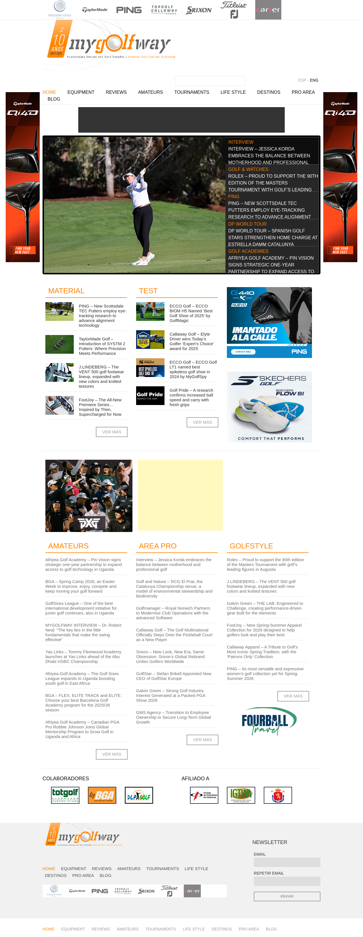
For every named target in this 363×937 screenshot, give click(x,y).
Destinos (268, 92)
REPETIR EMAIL (269, 873)
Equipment (80, 92)
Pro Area (303, 92)
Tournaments (191, 92)
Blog (54, 99)
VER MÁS (111, 431)
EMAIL (260, 854)
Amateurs (150, 92)
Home (49, 92)
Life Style (233, 92)
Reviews (116, 92)
